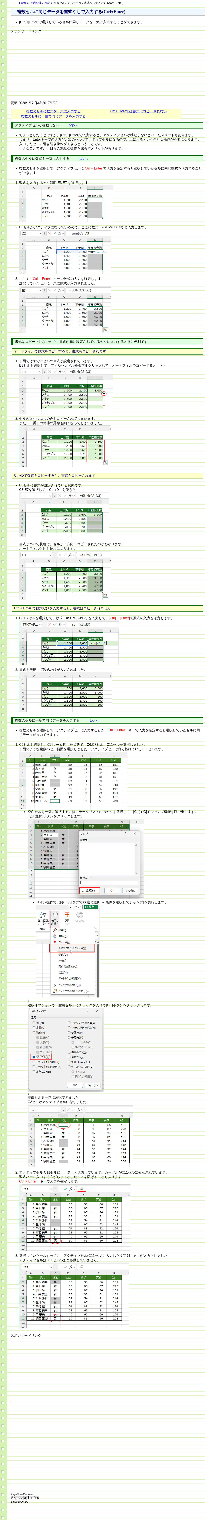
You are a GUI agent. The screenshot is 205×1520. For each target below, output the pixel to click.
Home (23, 2)
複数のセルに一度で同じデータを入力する (53, 116)
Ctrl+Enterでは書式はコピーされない (138, 111)
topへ (73, 125)
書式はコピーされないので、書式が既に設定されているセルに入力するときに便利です (81, 341)
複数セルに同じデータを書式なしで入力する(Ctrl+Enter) (71, 11)
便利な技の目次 (40, 2)
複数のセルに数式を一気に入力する (53, 111)
